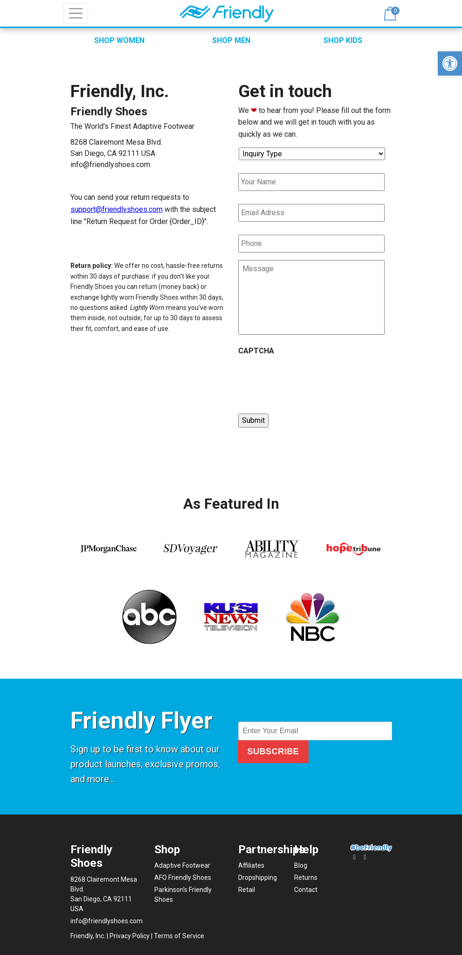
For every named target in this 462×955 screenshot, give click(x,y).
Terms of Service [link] (179, 936)
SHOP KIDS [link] (343, 40)
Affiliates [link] (251, 865)
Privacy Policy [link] (130, 936)
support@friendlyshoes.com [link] (116, 209)
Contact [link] (305, 889)
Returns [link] (305, 877)
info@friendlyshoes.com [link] (110, 164)
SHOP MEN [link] (231, 40)
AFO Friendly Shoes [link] (182, 877)
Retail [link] (246, 889)
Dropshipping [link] (257, 877)
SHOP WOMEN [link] (119, 40)
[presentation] (309, 380)
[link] (450, 63)
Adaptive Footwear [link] (182, 865)
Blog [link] (300, 865)
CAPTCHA (256, 350)
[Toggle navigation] (76, 13)
